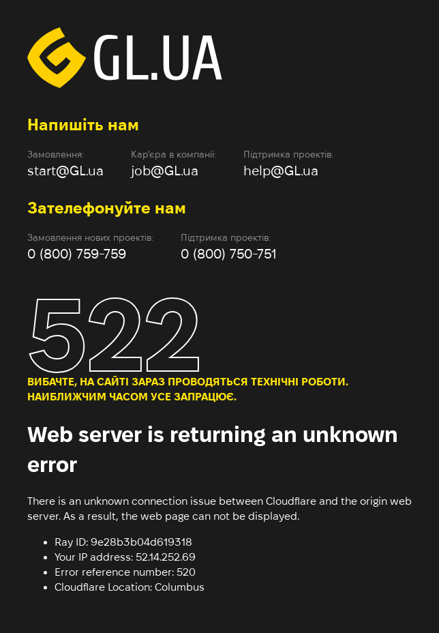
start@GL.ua (65, 170)
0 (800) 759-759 (76, 253)
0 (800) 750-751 (229, 253)
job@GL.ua (164, 170)
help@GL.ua (280, 170)
